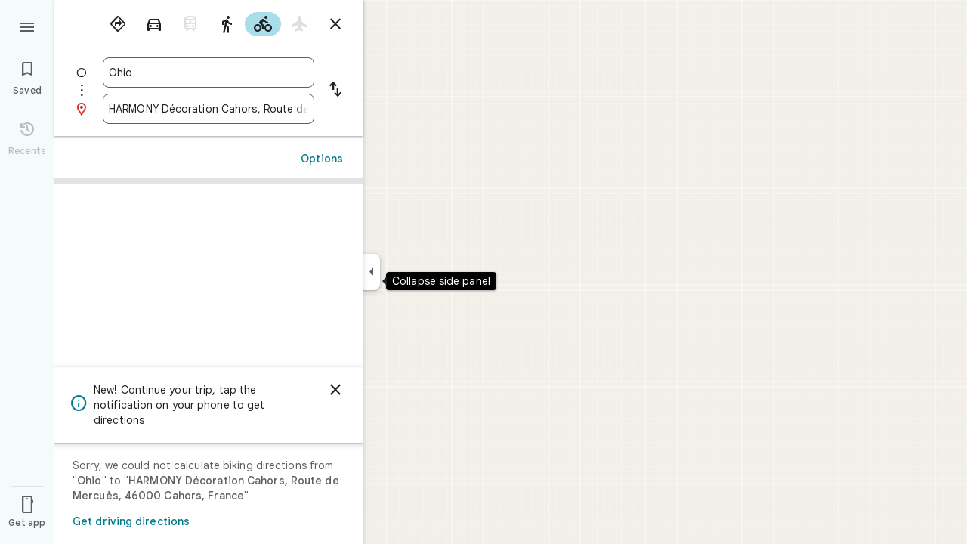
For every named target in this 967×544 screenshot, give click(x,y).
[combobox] (208, 72)
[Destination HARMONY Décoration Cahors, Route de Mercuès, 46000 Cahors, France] (208, 109)
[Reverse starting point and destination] (335, 90)
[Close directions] (335, 24)
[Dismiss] (335, 390)
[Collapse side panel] (371, 272)
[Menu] (27, 25)
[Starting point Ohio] (208, 72)
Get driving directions (131, 521)
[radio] (118, 24)
